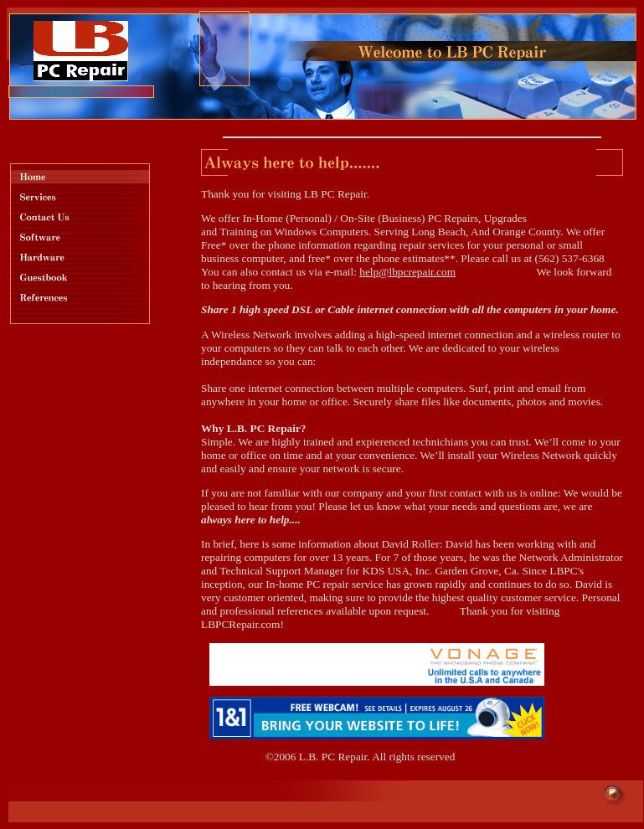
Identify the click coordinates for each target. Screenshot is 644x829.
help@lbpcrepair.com (407, 271)
